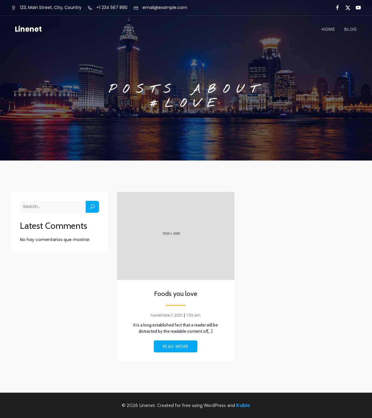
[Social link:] (335, 8)
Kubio (243, 405)
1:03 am (194, 315)
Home (328, 29)
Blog (350, 29)
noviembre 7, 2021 (166, 315)
